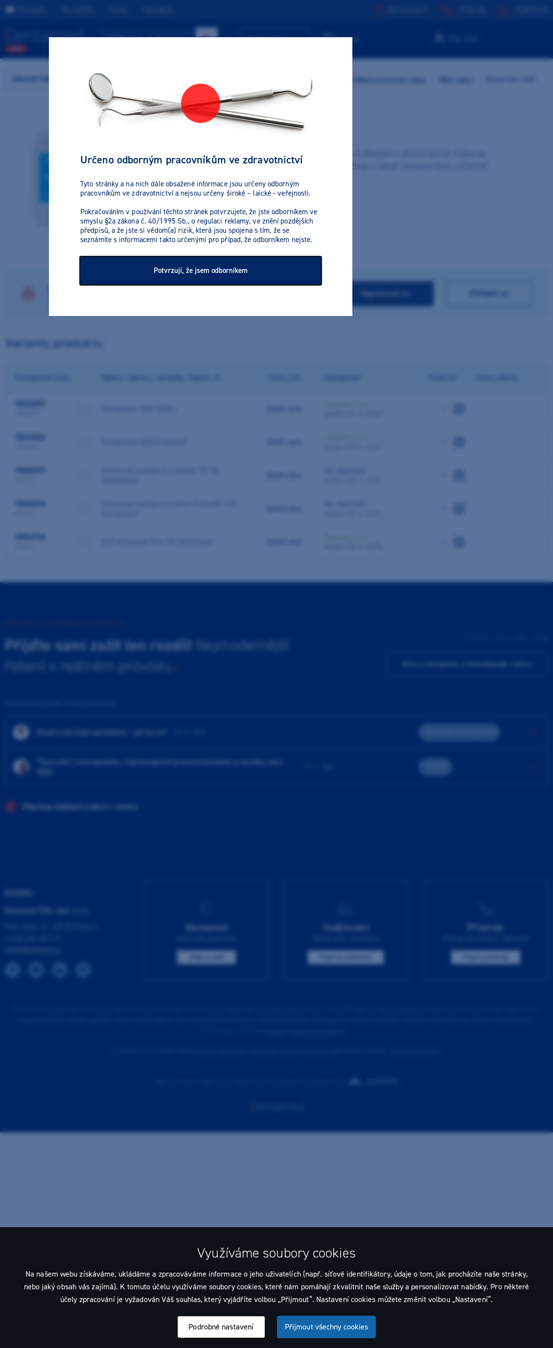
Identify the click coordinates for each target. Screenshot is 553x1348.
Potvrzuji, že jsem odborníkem (201, 270)
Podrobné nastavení (220, 1327)
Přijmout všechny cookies (326, 1327)
